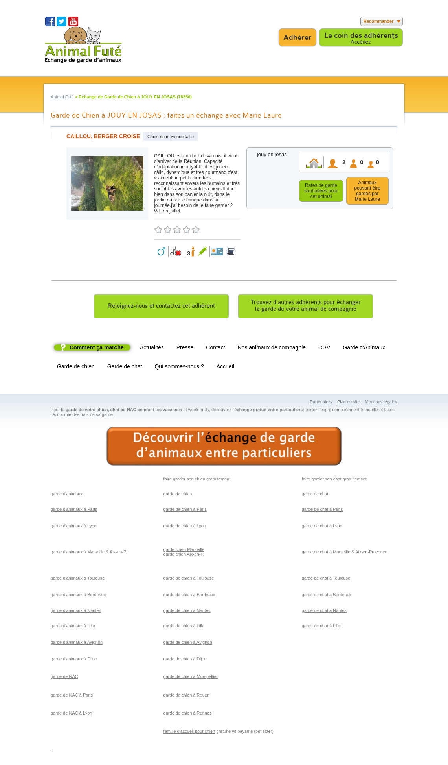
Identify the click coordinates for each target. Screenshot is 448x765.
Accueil (225, 367)
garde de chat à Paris (322, 510)
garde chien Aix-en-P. (183, 555)
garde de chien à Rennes (187, 714)
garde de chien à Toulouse (188, 579)
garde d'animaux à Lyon (74, 527)
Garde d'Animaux (364, 349)
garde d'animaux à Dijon (74, 660)
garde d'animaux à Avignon (77, 643)
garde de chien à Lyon (184, 527)
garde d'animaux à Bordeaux (78, 595)
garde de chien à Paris (185, 510)
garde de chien (177, 495)
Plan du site (348, 403)
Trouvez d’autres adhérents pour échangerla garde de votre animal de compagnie (306, 307)
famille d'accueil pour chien (189, 732)
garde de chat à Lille (321, 627)
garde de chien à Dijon (185, 660)
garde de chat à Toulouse (326, 579)
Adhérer (297, 37)
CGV (324, 349)
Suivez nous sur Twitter (61, 21)
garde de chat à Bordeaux (327, 595)
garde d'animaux (67, 495)
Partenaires (321, 403)
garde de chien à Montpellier (190, 677)
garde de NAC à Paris (72, 696)
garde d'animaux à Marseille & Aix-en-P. (89, 553)
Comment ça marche (97, 349)
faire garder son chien (184, 480)
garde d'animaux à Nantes (76, 611)
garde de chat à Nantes (324, 611)
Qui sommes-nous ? (179, 367)
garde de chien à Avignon (187, 643)
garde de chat (315, 495)
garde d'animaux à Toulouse (78, 579)
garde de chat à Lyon (322, 527)
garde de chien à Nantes (187, 611)
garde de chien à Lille (184, 627)
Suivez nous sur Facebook (50, 21)
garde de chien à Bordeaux (189, 595)
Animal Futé (62, 96)
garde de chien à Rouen (186, 696)
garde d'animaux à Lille (73, 627)
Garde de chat (124, 367)
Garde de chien (76, 367)
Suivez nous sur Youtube (73, 21)
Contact (215, 349)
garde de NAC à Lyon (71, 714)
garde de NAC (64, 677)
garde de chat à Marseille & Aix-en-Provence (344, 553)
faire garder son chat (322, 480)
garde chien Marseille (184, 550)
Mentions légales (381, 403)
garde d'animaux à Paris (74, 510)
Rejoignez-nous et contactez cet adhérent (161, 307)
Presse (185, 349)
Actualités (152, 349)
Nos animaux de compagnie (272, 349)
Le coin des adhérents (361, 35)
